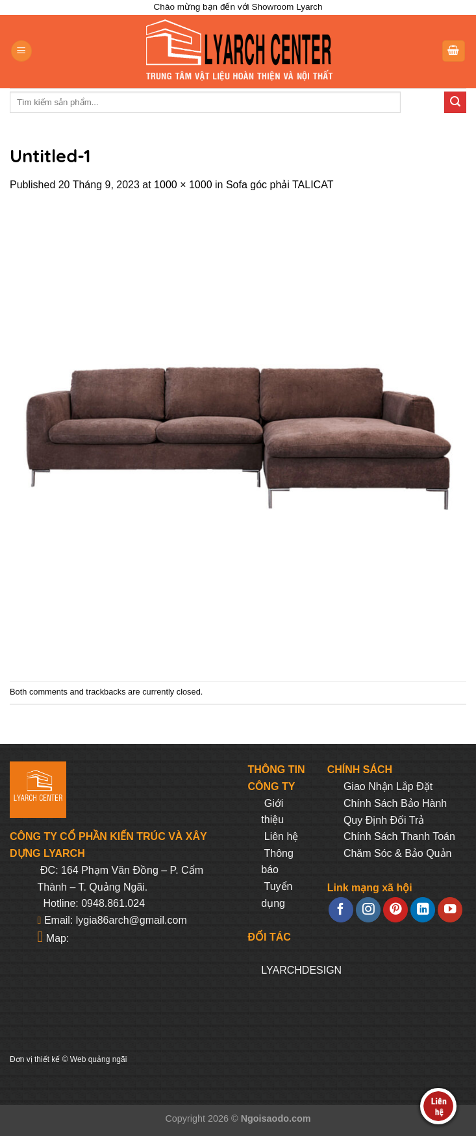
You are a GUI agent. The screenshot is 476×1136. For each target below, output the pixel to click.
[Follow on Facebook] (341, 909)
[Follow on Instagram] (368, 909)
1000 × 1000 (183, 184)
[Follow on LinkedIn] (422, 909)
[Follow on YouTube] (450, 909)
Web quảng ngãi (98, 1059)
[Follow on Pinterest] (395, 909)
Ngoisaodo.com (276, 1118)
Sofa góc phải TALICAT (280, 184)
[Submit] (455, 103)
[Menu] (21, 51)
